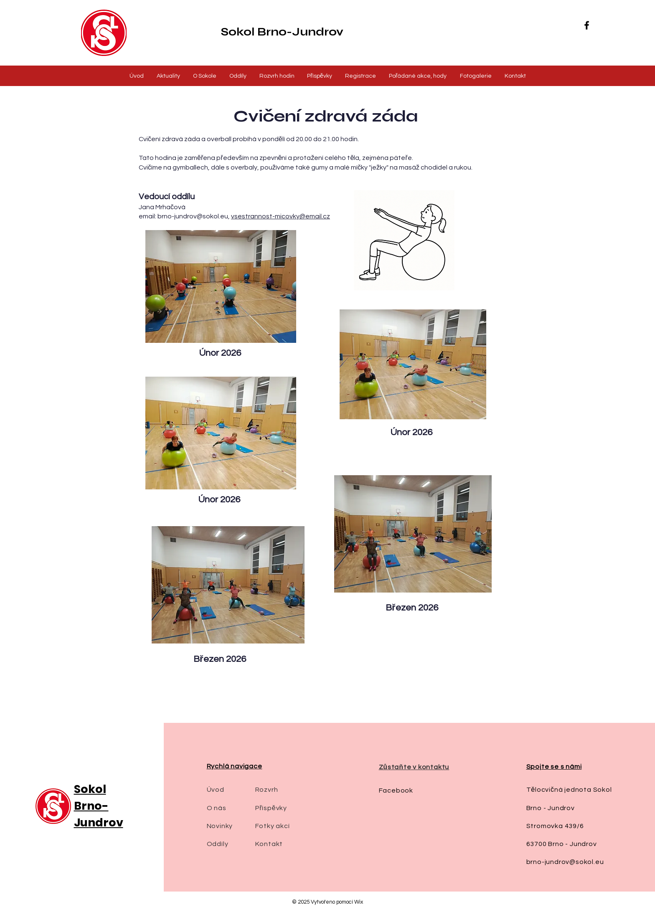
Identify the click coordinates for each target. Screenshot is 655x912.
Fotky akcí (272, 826)
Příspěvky (271, 808)
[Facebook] (586, 25)
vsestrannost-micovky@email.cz (280, 216)
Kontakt (269, 844)
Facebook (396, 790)
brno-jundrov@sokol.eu (192, 216)
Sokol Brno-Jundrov (282, 31)
